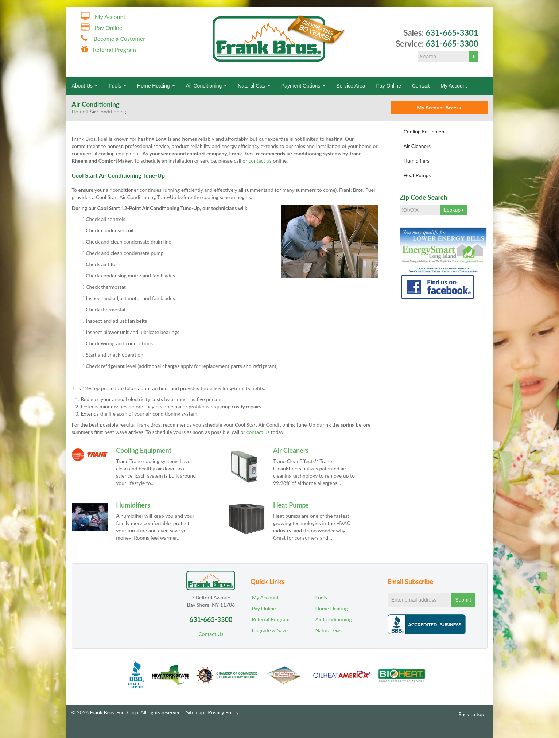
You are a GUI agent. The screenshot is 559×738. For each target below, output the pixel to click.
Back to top (468, 714)
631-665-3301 (452, 33)
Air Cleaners (290, 450)
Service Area (350, 86)
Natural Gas (254, 86)
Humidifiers (133, 505)
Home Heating (156, 86)
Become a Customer (119, 38)
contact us (257, 432)
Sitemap (195, 712)
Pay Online (109, 27)
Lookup (454, 210)
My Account (110, 16)
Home (78, 111)
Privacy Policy (223, 712)
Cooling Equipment (143, 450)
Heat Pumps (291, 505)
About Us (85, 86)
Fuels (117, 86)
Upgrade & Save (270, 630)
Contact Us (210, 634)
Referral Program (114, 49)
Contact (421, 86)
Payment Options (303, 86)
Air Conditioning (206, 86)
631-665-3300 (452, 43)
